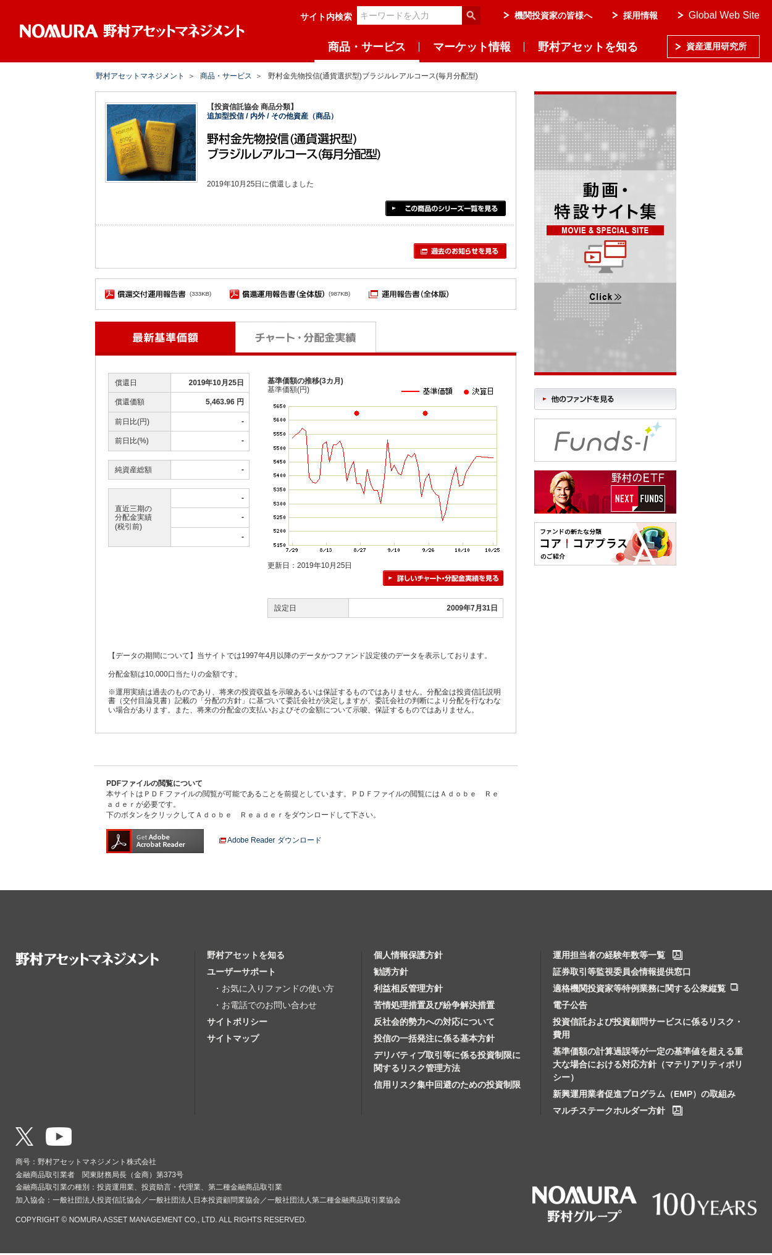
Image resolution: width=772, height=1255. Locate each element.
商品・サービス (367, 47)
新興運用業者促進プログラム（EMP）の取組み (644, 1094)
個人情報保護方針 (408, 955)
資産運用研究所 (716, 46)
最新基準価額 (165, 337)
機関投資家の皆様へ (553, 15)
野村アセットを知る (588, 47)
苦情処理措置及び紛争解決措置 (434, 1005)
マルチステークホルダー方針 (609, 1110)
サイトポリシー (237, 1022)
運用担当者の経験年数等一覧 (609, 955)
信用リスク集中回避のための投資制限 (447, 1085)
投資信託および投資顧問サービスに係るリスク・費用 (648, 1028)
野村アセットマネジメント (140, 76)
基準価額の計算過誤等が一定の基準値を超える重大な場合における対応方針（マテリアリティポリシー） (648, 1064)
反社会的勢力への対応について (434, 1022)
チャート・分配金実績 (305, 337)
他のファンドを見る (605, 399)
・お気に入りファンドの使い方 (273, 988)
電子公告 (570, 1005)
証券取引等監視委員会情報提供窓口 (622, 972)
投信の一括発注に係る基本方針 (434, 1038)
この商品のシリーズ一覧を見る (445, 208)
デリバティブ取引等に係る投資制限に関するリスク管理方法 (447, 1061)
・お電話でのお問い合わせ (265, 1005)
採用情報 (640, 15)
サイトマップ (233, 1038)
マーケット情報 (472, 47)
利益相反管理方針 (408, 988)
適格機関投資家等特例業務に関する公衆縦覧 (639, 988)
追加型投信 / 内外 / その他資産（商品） (272, 116)
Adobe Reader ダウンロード (274, 840)
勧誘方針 (391, 972)
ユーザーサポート (241, 972)
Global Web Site (724, 15)
